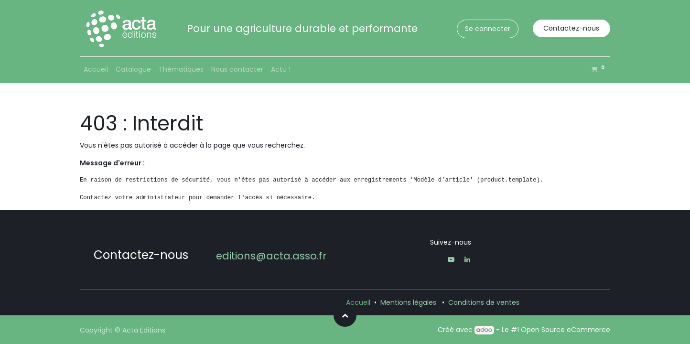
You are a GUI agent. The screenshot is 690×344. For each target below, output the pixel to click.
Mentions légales (408, 302)
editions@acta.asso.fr (271, 256)
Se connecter (487, 28)
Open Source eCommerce (565, 329)
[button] (345, 315)
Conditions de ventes (483, 302)
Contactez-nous (571, 28)
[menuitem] (96, 69)
